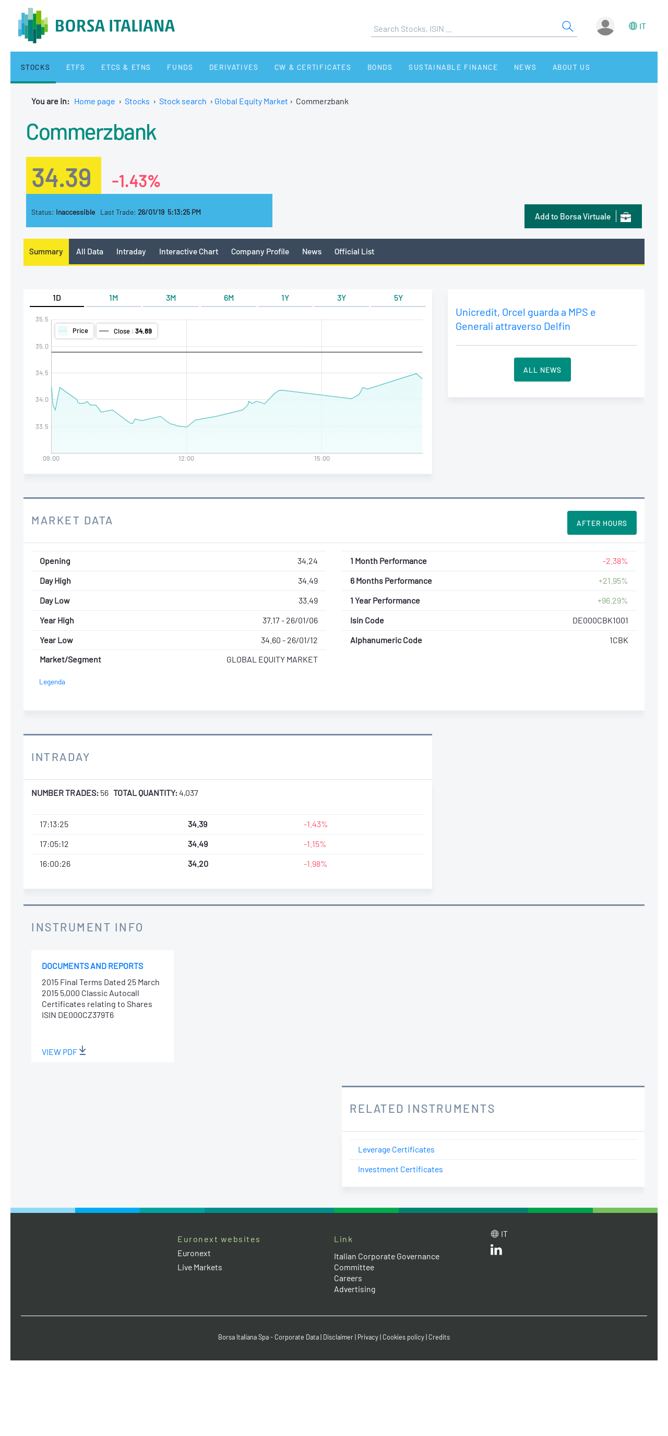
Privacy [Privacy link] (370, 1337)
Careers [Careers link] (348, 1278)
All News (542, 369)
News (491, 67)
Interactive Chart (189, 251)
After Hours (602, 523)
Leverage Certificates (398, 1150)
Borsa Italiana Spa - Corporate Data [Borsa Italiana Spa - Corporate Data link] (267, 1337)
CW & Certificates (289, 67)
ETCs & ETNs (113, 67)
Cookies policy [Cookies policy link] (406, 1337)
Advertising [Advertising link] (355, 1289)
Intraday (132, 251)
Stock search (183, 101)
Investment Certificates (402, 1169)
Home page (94, 101)
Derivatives (213, 67)
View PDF (64, 1052)
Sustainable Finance (422, 67)
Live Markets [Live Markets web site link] (200, 1267)
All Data (90, 251)
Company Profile (263, 251)
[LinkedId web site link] (496, 1252)
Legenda (52, 682)
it (642, 26)
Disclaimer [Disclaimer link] (339, 1337)
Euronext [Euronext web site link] (194, 1253)
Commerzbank (94, 130)
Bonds (353, 67)
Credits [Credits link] (442, 1337)
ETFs (67, 67)
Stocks (31, 67)
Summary (46, 251)
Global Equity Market (251, 101)
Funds (163, 67)
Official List (359, 251)
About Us (533, 67)
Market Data (72, 520)
